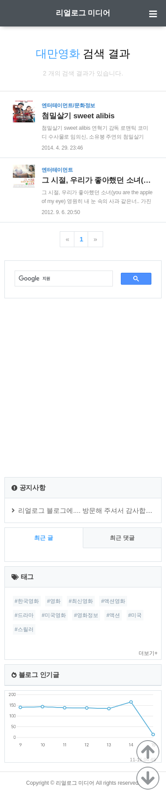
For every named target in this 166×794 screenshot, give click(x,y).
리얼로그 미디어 (83, 13)
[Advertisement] (83, 387)
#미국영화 (54, 615)
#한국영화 (27, 601)
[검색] (59, 278)
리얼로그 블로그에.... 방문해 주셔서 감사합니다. (89, 510)
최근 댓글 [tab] (122, 537)
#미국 (135, 615)
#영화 (54, 601)
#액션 (113, 615)
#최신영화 (81, 601)
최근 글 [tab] (43, 537)
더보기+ (148, 653)
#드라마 (24, 615)
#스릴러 (24, 629)
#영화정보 (86, 615)
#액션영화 (113, 601)
